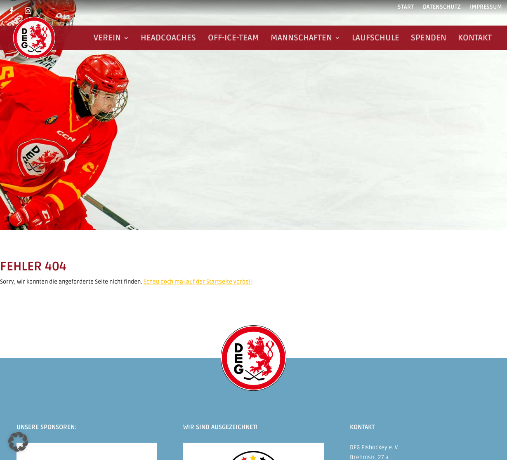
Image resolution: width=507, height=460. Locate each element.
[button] (18, 442)
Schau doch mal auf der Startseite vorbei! (198, 281)
